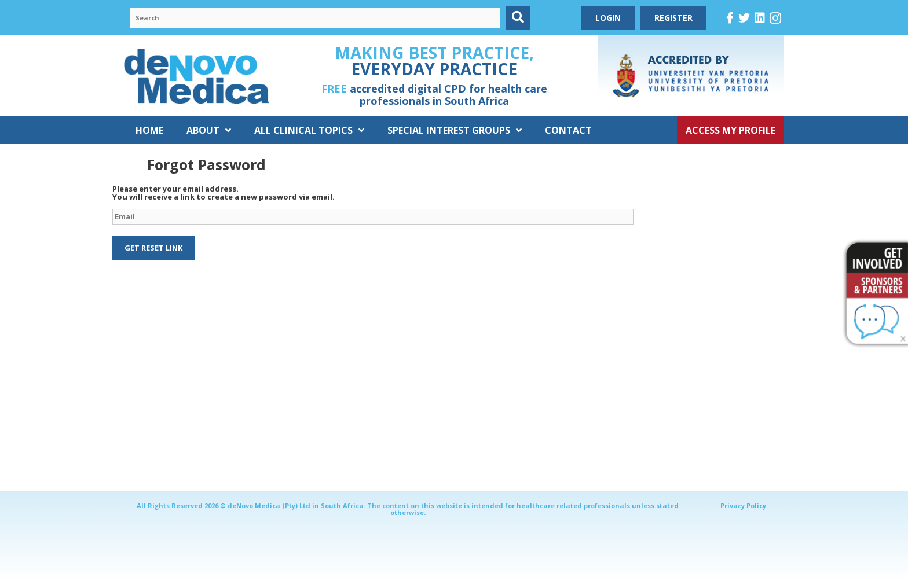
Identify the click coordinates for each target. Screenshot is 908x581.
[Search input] (315, 18)
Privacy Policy (743, 505)
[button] (518, 18)
